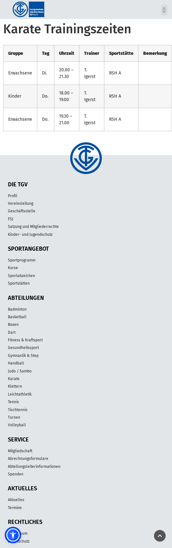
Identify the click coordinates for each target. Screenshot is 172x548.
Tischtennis (18, 410)
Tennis (13, 402)
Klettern (15, 386)
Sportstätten (19, 283)
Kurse (13, 268)
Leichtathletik (20, 394)
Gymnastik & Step (23, 355)
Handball (16, 363)
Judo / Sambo (20, 371)
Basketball (17, 317)
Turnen (14, 417)
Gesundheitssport (23, 347)
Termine (15, 508)
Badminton (17, 309)
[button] (164, 10)
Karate (14, 379)
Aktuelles (16, 500)
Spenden (15, 474)
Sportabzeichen (21, 276)
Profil (12, 196)
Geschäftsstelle (21, 211)
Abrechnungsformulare (28, 458)
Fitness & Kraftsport (25, 340)
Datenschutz (18, 541)
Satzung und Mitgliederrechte (33, 226)
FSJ (10, 219)
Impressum (18, 533)
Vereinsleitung (20, 203)
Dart (11, 332)
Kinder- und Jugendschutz (30, 234)
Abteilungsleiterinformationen (34, 466)
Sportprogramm (21, 260)
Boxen (13, 324)
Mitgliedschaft (20, 451)
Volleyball (17, 425)
